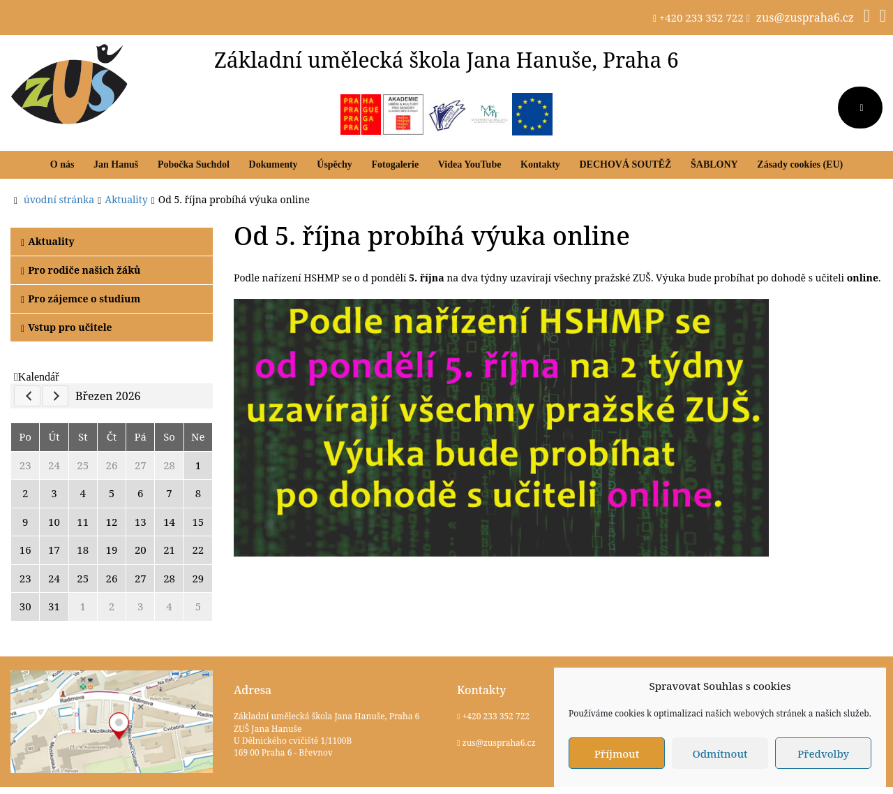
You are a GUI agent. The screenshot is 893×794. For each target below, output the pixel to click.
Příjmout (616, 753)
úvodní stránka (59, 199)
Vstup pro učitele (66, 327)
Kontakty (540, 164)
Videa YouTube (470, 164)
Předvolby (823, 753)
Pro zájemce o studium (80, 298)
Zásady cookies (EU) (800, 164)
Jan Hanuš (115, 164)
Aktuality (48, 241)
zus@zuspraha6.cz (805, 17)
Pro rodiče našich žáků (80, 270)
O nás (62, 164)
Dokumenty (273, 164)
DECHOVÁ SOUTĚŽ (625, 164)
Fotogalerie (395, 164)
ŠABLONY (714, 164)
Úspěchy (334, 164)
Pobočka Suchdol (194, 164)
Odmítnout (719, 753)
